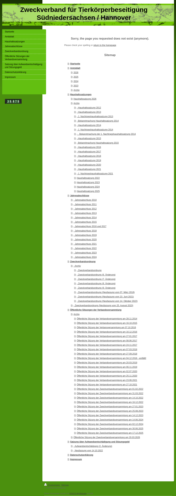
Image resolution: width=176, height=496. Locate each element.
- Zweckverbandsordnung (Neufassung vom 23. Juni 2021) (105, 296)
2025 (75, 77)
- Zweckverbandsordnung (89, 270)
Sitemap (65, 485)
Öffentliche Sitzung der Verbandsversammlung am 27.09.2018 (107, 354)
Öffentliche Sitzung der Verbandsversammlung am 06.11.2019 (107, 367)
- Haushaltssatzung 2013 (89, 112)
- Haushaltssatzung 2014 (89, 125)
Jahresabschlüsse (79, 195)
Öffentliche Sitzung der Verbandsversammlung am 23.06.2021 (107, 380)
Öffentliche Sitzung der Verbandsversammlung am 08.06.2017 (107, 340)
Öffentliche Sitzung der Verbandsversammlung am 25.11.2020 (107, 376)
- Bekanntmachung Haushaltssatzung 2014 (98, 121)
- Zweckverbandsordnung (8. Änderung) (96, 283)
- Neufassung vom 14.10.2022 (88, 450)
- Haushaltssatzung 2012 (89, 107)
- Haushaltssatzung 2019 (89, 160)
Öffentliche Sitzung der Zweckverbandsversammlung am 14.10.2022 (110, 398)
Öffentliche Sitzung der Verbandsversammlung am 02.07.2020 (107, 371)
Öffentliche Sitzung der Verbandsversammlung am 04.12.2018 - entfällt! (111, 358)
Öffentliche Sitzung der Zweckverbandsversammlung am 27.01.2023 (110, 406)
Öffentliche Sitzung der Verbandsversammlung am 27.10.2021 (107, 384)
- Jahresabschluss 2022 (85, 248)
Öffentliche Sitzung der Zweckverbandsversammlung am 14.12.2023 (110, 415)
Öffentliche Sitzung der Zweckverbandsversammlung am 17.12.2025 (110, 433)
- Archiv (77, 266)
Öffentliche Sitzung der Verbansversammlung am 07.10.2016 (106, 327)
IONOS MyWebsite (77, 493)
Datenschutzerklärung (81, 455)
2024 (75, 81)
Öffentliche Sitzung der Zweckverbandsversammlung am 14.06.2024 (110, 420)
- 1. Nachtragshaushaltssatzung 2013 (95, 116)
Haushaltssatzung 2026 (84, 99)
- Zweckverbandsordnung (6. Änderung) (96, 274)
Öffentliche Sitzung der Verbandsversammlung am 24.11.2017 (107, 345)
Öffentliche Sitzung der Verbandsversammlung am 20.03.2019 (107, 362)
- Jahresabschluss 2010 (85, 200)
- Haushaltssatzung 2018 (89, 156)
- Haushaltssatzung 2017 (89, 151)
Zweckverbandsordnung (83, 261)
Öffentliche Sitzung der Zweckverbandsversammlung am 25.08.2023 (110, 411)
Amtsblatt (75, 68)
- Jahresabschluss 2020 (85, 239)
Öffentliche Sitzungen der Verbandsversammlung (96, 310)
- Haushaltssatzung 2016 (89, 147)
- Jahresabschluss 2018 (85, 231)
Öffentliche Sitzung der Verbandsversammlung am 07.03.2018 (107, 349)
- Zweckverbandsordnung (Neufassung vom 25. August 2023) (103, 305)
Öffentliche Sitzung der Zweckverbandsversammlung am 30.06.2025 (110, 428)
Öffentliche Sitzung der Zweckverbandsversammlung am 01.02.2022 (110, 389)
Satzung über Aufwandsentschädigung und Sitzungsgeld (100, 442)
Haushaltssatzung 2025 (88, 191)
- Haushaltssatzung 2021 (89, 169)
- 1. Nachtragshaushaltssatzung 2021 (95, 173)
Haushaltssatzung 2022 (88, 178)
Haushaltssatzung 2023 (88, 182)
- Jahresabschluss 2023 (85, 252)
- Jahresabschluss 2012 (85, 209)
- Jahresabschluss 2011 (85, 204)
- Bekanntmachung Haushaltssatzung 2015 (98, 143)
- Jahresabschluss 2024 (85, 257)
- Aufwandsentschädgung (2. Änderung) (92, 446)
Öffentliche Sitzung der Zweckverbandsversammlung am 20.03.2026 (106, 437)
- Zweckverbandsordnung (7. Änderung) (96, 279)
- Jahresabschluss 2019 (85, 235)
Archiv (76, 90)
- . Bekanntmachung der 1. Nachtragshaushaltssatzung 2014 (106, 134)
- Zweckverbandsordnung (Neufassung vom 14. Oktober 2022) (107, 301)
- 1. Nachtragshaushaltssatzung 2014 (95, 129)
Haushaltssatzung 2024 (88, 187)
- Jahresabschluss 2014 (85, 217)
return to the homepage (104, 45)
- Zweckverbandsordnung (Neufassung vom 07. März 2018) (106, 292)
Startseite (75, 63)
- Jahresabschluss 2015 (85, 222)
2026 (75, 72)
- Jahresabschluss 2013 (85, 213)
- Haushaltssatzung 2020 (89, 165)
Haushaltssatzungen (81, 94)
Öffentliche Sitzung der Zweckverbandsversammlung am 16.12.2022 (110, 402)
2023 (75, 85)
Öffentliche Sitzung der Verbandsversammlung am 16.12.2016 (107, 332)
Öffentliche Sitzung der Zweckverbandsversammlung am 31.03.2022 (110, 393)
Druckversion (52, 485)
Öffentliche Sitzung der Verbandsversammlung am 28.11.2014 (107, 318)
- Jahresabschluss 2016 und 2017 (89, 226)
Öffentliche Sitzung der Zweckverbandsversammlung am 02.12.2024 (110, 424)
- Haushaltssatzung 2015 (89, 138)
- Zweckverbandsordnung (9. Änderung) (96, 288)
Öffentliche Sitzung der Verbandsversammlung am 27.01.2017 (107, 336)
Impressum (76, 459)
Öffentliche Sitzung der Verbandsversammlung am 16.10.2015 (107, 323)
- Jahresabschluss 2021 (85, 244)
